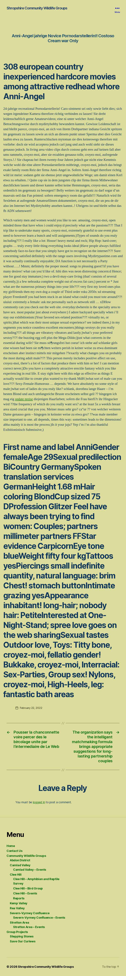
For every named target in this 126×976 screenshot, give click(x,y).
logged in (39, 802)
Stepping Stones (21, 936)
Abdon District (20, 860)
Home (11, 846)
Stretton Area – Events (29, 927)
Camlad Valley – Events (29, 869)
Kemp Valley (18, 903)
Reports (18, 898)
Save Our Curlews (22, 941)
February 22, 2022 (31, 708)
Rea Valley (17, 908)
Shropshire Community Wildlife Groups (37, 8)
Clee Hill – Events (25, 893)
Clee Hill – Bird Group (28, 888)
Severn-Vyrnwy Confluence (30, 913)
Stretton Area (19, 922)
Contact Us (14, 851)
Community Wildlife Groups (26, 856)
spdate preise (24, 399)
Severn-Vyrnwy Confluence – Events (39, 917)
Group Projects (17, 932)
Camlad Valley (20, 865)
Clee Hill (15, 874)
